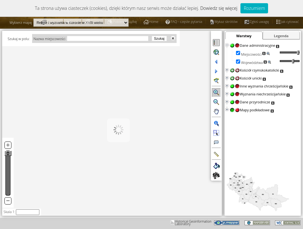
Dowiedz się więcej (218, 8)
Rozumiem (254, 8)
